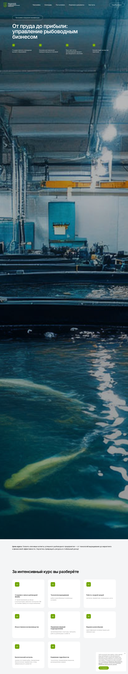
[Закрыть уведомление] (125, 653)
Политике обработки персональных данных (110, 663)
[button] (116, 5)
